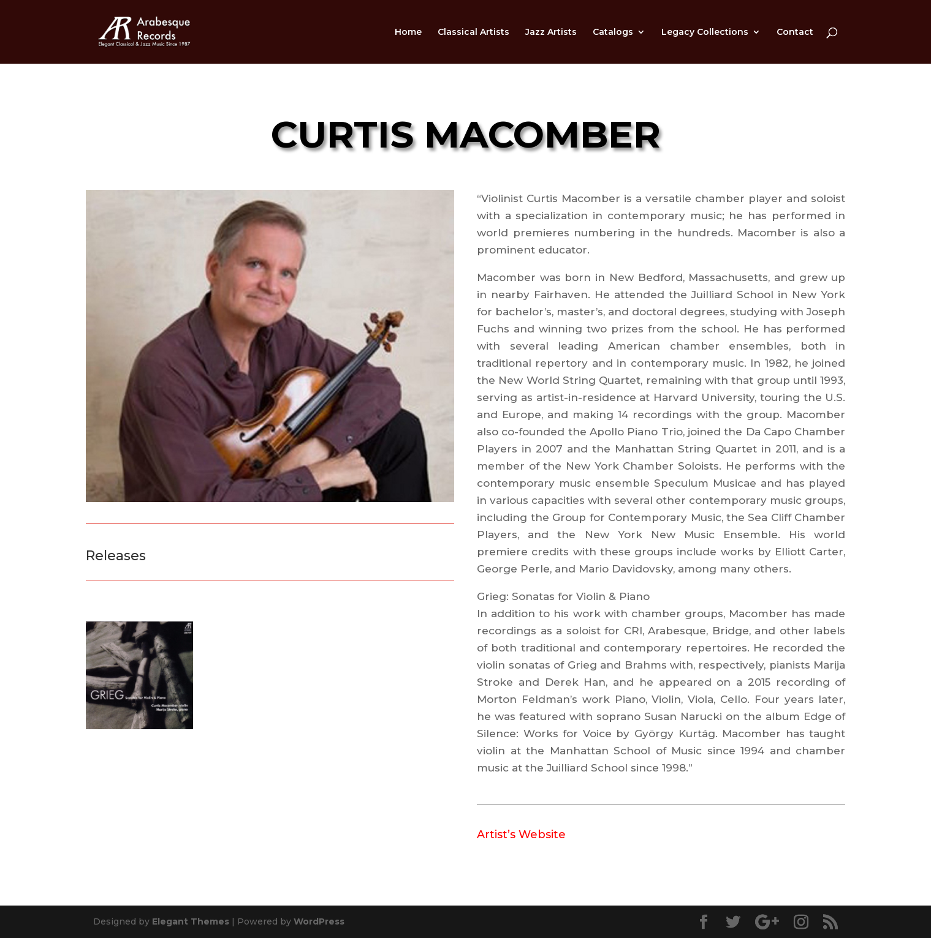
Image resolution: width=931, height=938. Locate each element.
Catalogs (613, 32)
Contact (795, 32)
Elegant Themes (190, 921)
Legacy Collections (704, 32)
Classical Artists (473, 32)
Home (408, 32)
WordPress (319, 921)
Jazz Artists (551, 32)
